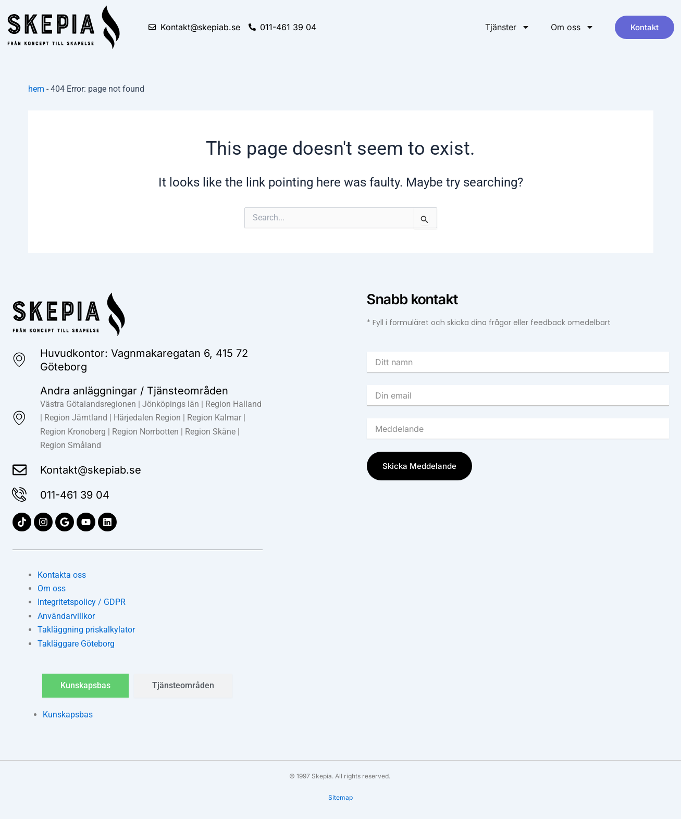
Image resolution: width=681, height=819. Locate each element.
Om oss (572, 27)
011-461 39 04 (75, 495)
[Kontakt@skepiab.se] (20, 470)
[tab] (85, 686)
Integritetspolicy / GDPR (82, 602)
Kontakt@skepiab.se (91, 470)
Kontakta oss (62, 575)
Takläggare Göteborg (76, 644)
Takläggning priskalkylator (86, 630)
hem (36, 89)
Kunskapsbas (68, 714)
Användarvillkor (66, 616)
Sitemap (340, 797)
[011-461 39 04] (20, 495)
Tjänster (507, 27)
